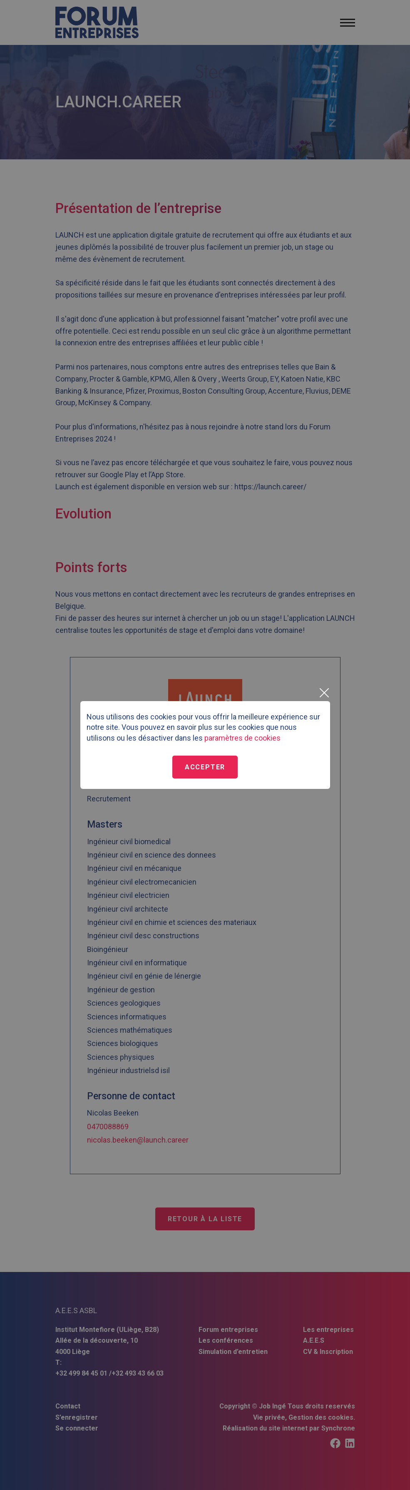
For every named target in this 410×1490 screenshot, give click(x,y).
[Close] (324, 693)
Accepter (205, 767)
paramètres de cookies (242, 738)
